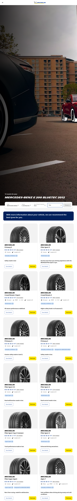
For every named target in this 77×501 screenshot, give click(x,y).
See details (9, 266)
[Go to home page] (40, 2)
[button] (18, 205)
